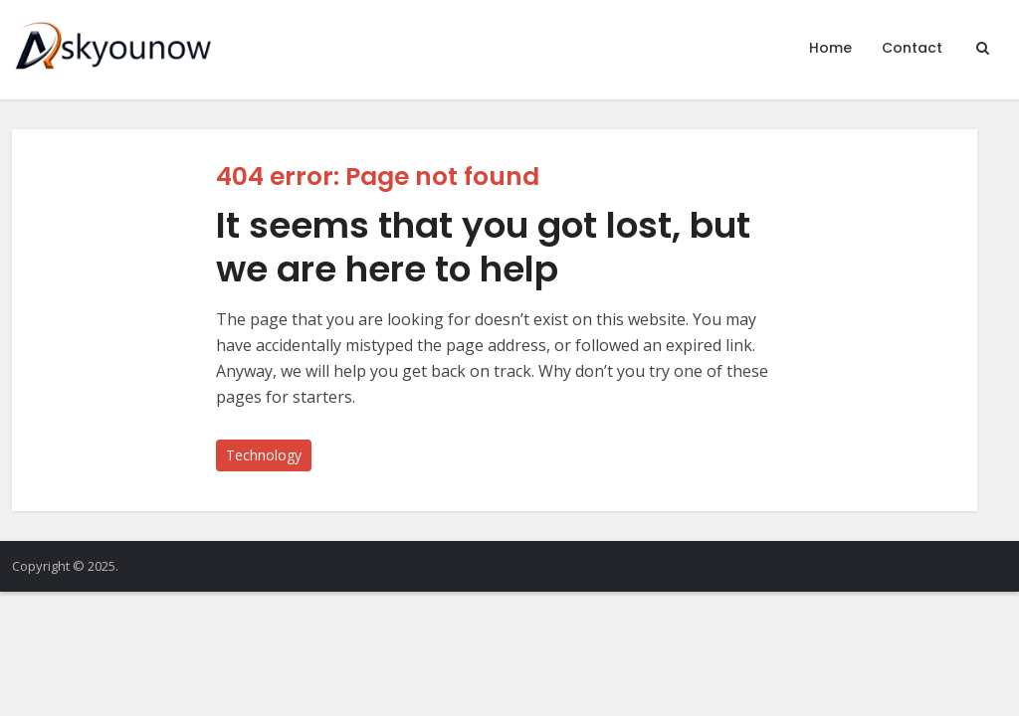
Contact (912, 48)
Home (830, 48)
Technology (264, 455)
